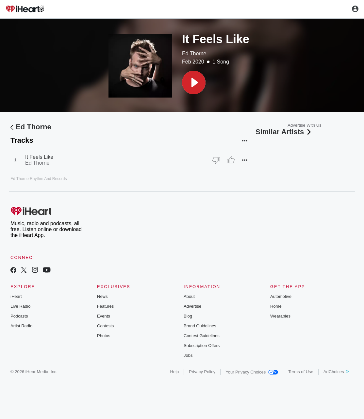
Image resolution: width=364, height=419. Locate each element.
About (189, 296)
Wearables (280, 316)
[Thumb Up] (231, 160)
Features (105, 306)
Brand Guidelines (200, 325)
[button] (194, 82)
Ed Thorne (194, 53)
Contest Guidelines (202, 335)
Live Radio (20, 306)
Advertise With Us (304, 125)
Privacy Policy (202, 371)
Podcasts (19, 316)
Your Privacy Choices (251, 372)
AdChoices (336, 371)
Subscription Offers (202, 345)
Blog (188, 316)
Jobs (188, 355)
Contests (105, 325)
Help (174, 371)
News (102, 296)
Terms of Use (300, 371)
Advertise (192, 306)
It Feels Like (39, 157)
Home (276, 306)
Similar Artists (284, 132)
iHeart (16, 296)
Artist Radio (21, 325)
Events (103, 316)
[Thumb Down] (216, 160)
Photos (103, 335)
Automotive (280, 296)
